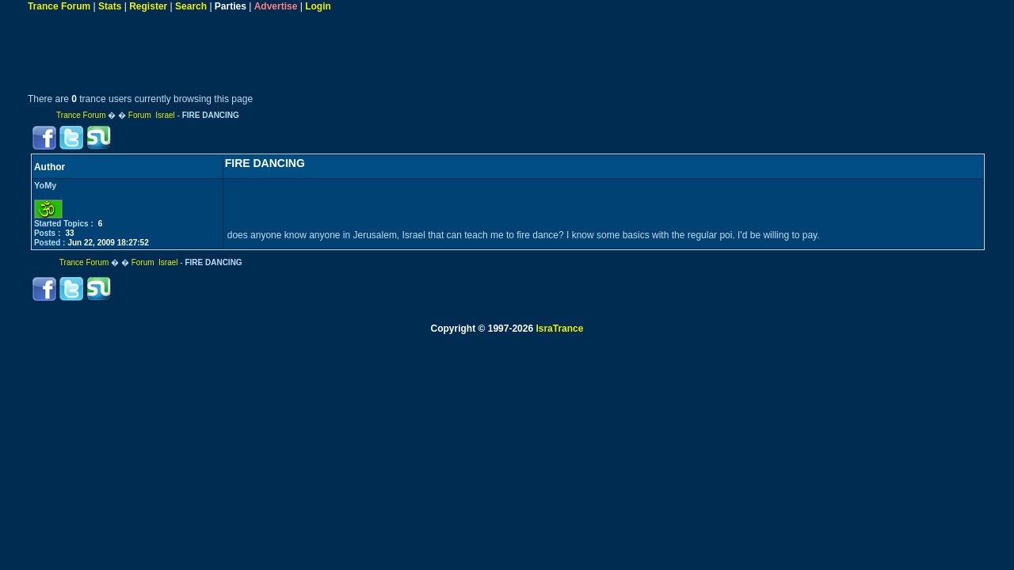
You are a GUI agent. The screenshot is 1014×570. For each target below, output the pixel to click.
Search (191, 6)
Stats (109, 6)
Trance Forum (59, 6)
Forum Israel (151, 115)
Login (318, 6)
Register (148, 6)
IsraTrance (559, 328)
